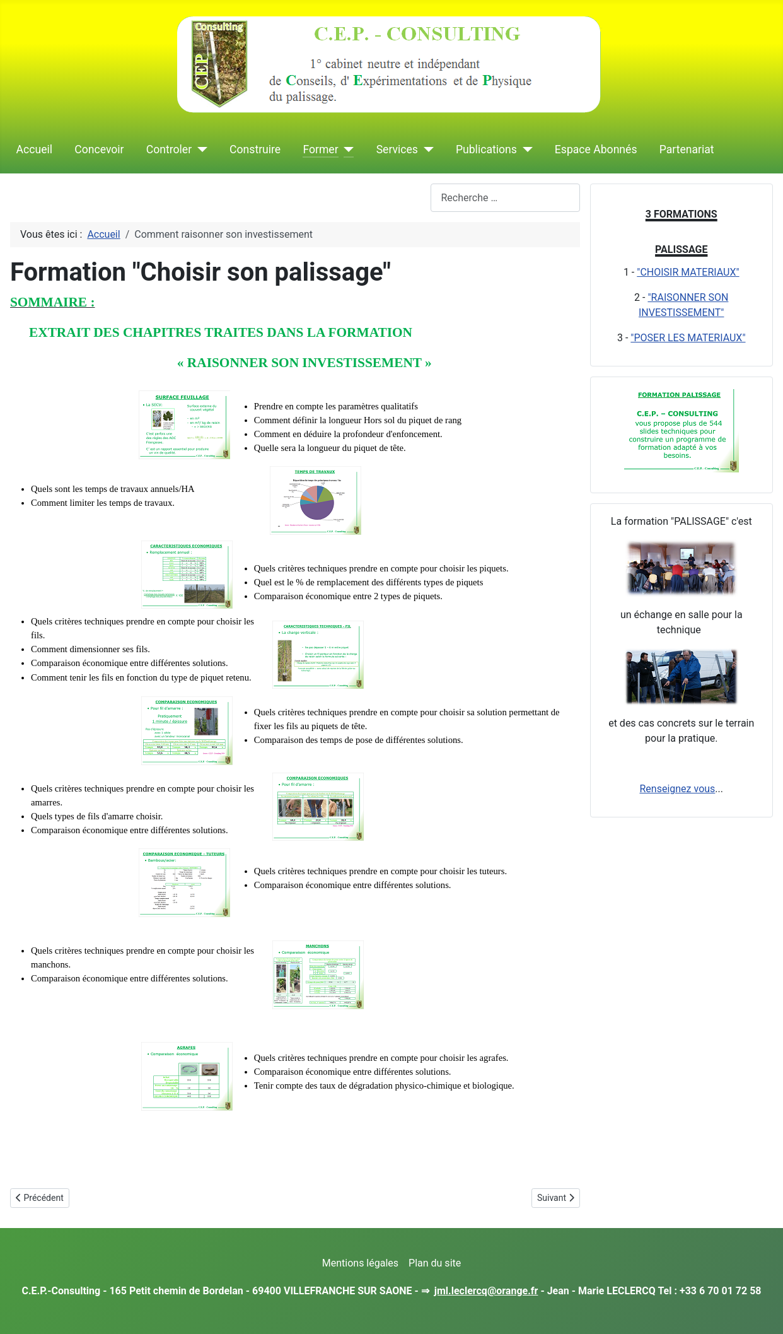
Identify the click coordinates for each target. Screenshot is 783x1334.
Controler (169, 149)
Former (320, 149)
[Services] (426, 149)
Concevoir (99, 149)
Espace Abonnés (596, 149)
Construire (255, 149)
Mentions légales (360, 1263)
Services (397, 149)
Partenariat (686, 149)
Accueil (34, 149)
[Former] (346, 149)
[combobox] (505, 198)
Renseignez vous (677, 789)
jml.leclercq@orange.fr (486, 1291)
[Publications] (525, 149)
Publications (486, 149)
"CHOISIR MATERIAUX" (688, 272)
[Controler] (199, 149)
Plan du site (435, 1263)
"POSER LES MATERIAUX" (687, 338)
